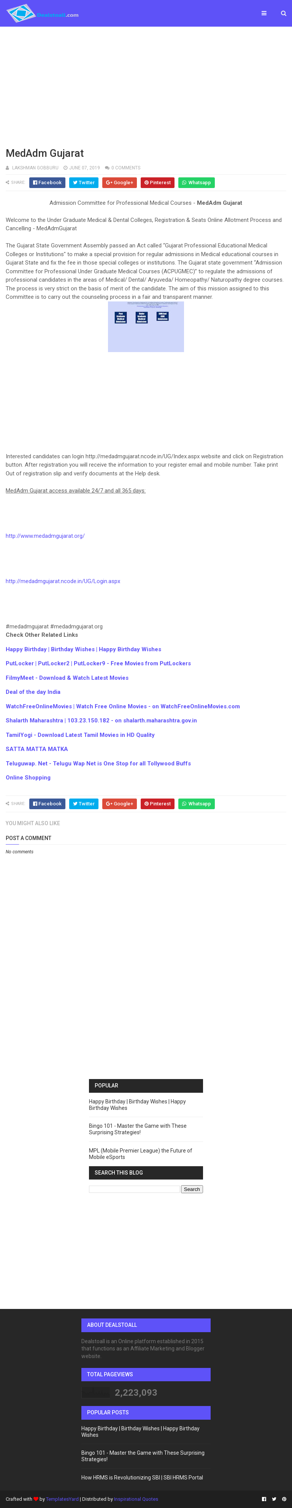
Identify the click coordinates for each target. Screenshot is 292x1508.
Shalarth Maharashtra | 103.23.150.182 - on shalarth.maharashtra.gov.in (101, 720)
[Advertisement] (146, 85)
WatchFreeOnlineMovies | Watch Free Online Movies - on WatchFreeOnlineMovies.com (123, 706)
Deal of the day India (33, 692)
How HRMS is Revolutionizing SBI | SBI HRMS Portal (142, 1478)
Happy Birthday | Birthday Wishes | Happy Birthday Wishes (83, 649)
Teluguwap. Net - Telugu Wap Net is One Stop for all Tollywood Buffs (98, 763)
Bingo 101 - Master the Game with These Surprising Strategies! (138, 1129)
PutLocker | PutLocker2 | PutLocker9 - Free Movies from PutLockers (98, 663)
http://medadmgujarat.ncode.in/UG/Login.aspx (63, 581)
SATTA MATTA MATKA (37, 749)
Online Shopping (28, 777)
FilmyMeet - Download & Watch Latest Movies (67, 677)
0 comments (125, 168)
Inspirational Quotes (136, 1499)
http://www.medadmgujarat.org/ (45, 535)
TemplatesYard (62, 1499)
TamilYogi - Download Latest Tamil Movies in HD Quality (80, 735)
